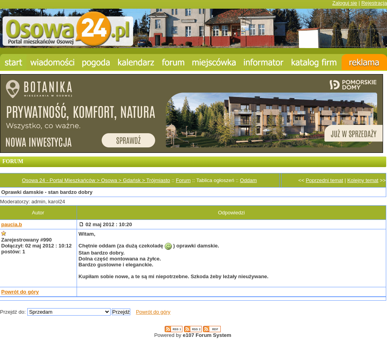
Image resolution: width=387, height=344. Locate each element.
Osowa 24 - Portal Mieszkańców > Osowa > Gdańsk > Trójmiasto (96, 180)
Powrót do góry (20, 292)
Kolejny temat (362, 180)
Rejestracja (374, 3)
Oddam (248, 180)
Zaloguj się (344, 3)
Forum (183, 180)
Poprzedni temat (324, 180)
